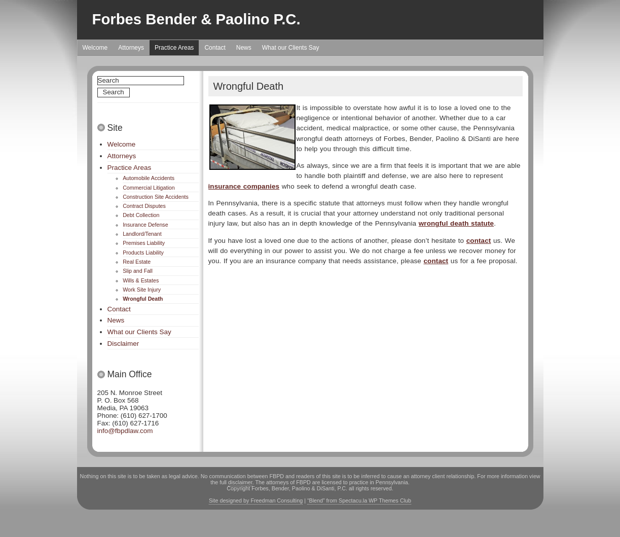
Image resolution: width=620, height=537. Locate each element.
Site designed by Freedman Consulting (256, 500)
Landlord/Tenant (142, 234)
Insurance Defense (145, 225)
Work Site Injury (142, 290)
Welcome (95, 47)
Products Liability (143, 252)
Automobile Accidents (148, 178)
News (243, 47)
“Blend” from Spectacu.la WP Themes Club (359, 500)
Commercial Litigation (148, 188)
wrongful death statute (456, 223)
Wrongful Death (143, 299)
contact (478, 240)
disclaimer (240, 482)
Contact (214, 47)
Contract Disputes (144, 206)
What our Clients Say (290, 47)
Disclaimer (123, 343)
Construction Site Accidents (156, 197)
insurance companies (244, 186)
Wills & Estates (141, 280)
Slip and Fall (138, 271)
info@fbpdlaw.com (125, 431)
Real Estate (137, 262)
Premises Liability (144, 243)
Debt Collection (141, 215)
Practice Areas (174, 47)
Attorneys (131, 47)
